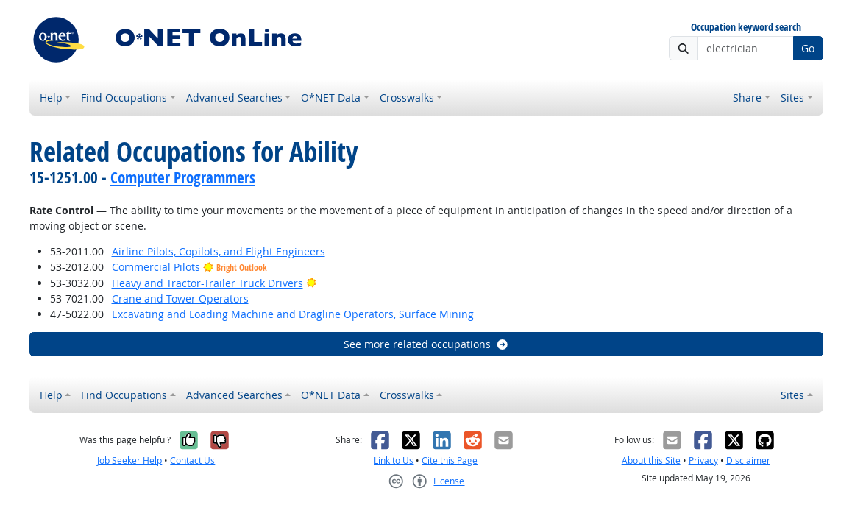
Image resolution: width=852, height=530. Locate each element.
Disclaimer (748, 460)
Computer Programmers (182, 177)
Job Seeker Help (129, 460)
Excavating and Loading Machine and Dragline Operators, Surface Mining (293, 314)
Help (51, 98)
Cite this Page (450, 460)
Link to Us (393, 460)
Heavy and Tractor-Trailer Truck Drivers (207, 283)
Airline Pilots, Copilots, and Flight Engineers (218, 251)
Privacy (703, 460)
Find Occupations (124, 98)
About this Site (651, 460)
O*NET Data (331, 98)
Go (807, 48)
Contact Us (192, 460)
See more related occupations (426, 344)
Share (747, 98)
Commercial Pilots (156, 267)
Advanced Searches (234, 98)
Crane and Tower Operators (180, 298)
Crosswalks (407, 98)
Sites (792, 98)
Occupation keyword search (746, 27)
